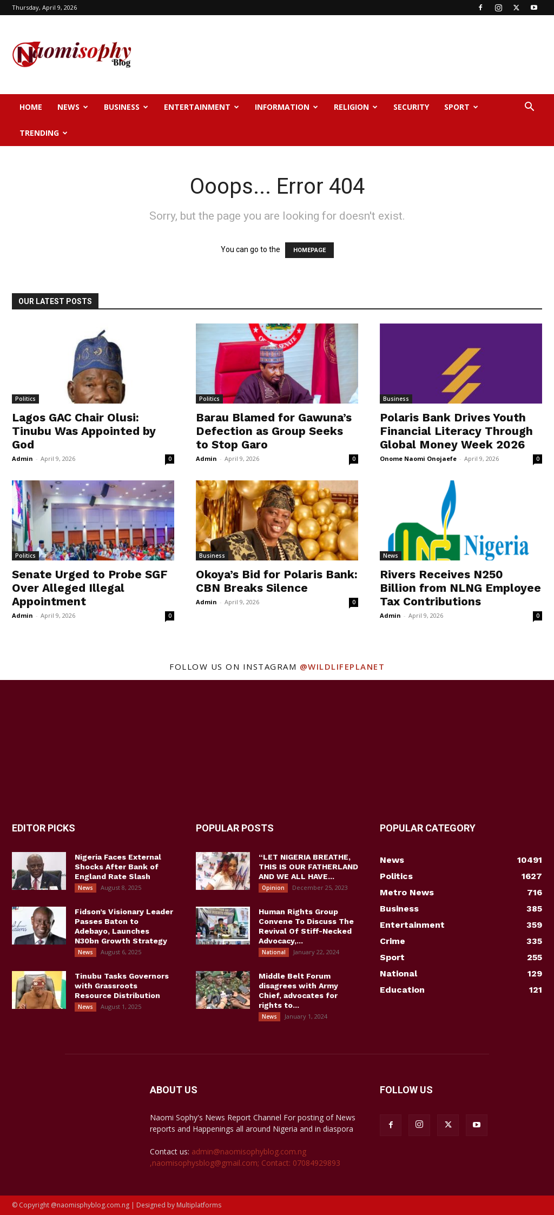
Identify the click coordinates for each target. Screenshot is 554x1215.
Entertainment (201, 107)
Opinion (273, 888)
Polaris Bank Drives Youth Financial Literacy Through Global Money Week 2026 (456, 431)
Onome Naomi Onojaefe (418, 458)
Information (286, 107)
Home (30, 107)
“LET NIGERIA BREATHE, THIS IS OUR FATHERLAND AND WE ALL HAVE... (308, 867)
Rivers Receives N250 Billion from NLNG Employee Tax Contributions (460, 587)
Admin (22, 458)
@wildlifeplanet (342, 666)
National (274, 952)
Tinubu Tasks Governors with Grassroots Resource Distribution (122, 986)
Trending (43, 133)
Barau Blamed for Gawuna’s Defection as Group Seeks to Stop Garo (274, 431)
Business (126, 107)
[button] (529, 108)
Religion (356, 107)
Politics (25, 398)
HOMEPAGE (309, 250)
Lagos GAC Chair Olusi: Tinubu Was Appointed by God (84, 431)
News (72, 107)
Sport (461, 107)
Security (411, 107)
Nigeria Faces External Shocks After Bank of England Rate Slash (118, 867)
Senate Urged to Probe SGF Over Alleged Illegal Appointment (90, 587)
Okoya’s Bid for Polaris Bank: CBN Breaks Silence (277, 581)
